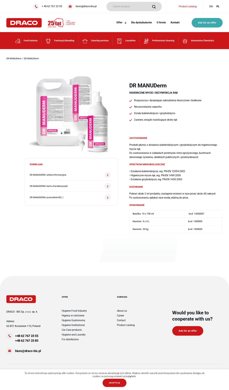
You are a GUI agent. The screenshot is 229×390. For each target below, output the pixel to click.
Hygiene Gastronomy (73, 320)
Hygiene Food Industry (74, 310)
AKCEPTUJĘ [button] (114, 383)
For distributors (70, 339)
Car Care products (72, 329)
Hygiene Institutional (73, 325)
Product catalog (188, 6)
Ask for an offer (207, 22)
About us (122, 310)
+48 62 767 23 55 (26, 336)
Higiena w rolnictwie (73, 315)
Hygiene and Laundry (74, 334)
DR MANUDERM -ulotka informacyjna (70, 175)
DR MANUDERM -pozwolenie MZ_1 (70, 197)
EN (211, 6)
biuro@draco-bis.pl (28, 351)
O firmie (161, 22)
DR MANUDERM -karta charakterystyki (70, 186)
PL (217, 6)
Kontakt (175, 22)
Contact (121, 320)
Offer (121, 22)
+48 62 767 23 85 (26, 340)
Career (120, 315)
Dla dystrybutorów (141, 22)
